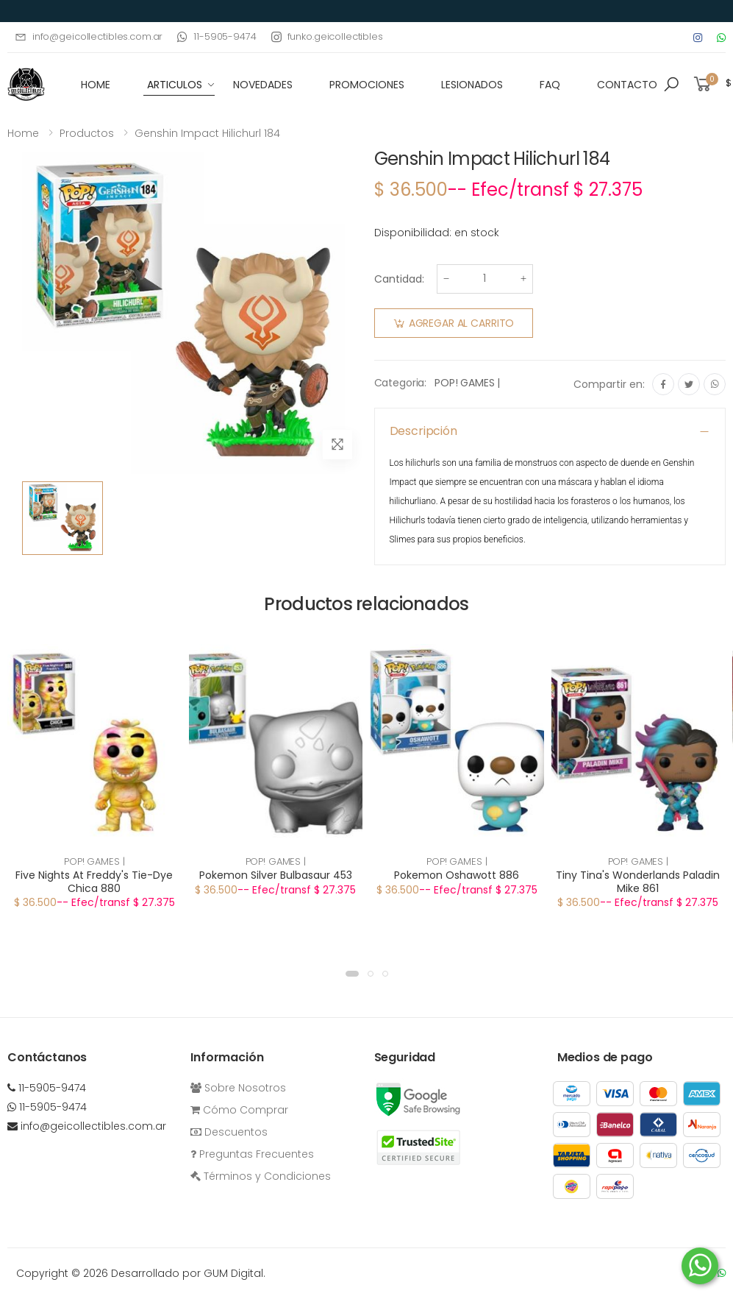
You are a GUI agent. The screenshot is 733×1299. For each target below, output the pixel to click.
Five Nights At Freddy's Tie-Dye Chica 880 (94, 882)
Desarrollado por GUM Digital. (188, 1273)
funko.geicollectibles (327, 36)
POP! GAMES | (467, 382)
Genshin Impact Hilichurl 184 (207, 133)
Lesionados (472, 84)
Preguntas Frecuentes (252, 1154)
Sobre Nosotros (238, 1087)
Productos (87, 133)
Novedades (263, 84)
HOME (95, 84)
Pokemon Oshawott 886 (456, 875)
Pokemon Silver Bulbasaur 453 (275, 875)
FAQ (550, 84)
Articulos (174, 84)
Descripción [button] (423, 430)
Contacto (627, 84)
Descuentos (229, 1132)
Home (23, 133)
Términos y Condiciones (260, 1176)
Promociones (366, 84)
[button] (671, 85)
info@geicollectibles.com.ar (88, 36)
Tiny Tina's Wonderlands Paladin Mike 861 (638, 882)
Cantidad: (399, 279)
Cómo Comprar (239, 1109)
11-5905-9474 (216, 36)
